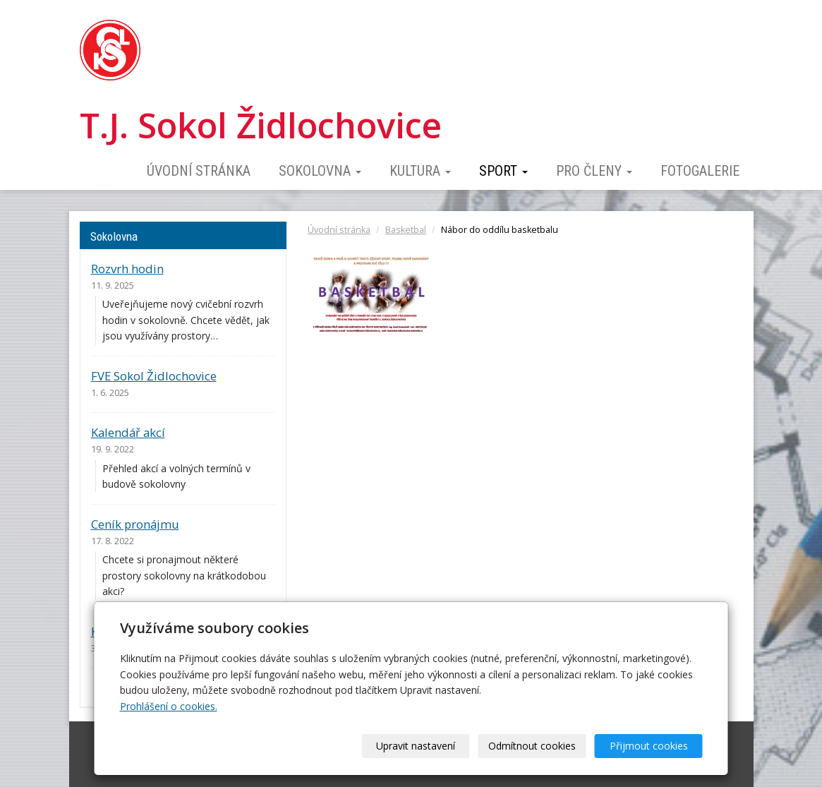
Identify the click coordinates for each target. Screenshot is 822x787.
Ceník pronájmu (135, 524)
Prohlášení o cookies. (168, 706)
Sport (503, 170)
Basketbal (405, 230)
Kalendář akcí (128, 432)
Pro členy (594, 170)
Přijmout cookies (649, 745)
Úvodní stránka (198, 170)
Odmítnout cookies (532, 745)
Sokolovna (320, 170)
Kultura (420, 170)
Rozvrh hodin (127, 268)
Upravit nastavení (415, 745)
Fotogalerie (699, 170)
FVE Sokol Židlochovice (154, 376)
